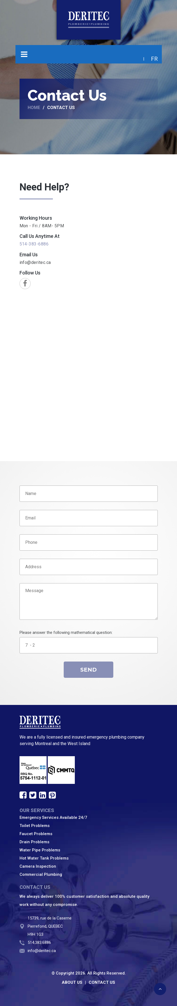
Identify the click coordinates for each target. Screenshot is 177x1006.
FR (154, 59)
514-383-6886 (34, 244)
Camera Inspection (38, 866)
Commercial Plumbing (41, 874)
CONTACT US (102, 982)
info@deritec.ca (35, 262)
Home (34, 108)
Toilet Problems (35, 825)
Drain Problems (34, 841)
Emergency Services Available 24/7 (53, 817)
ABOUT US (72, 982)
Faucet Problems (36, 833)
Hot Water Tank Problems (44, 858)
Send (88, 669)
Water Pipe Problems (40, 850)
